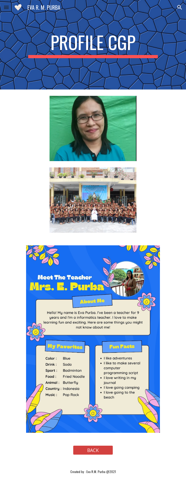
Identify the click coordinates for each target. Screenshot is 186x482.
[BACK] (92, 450)
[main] (93, 44)
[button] (6, 7)
